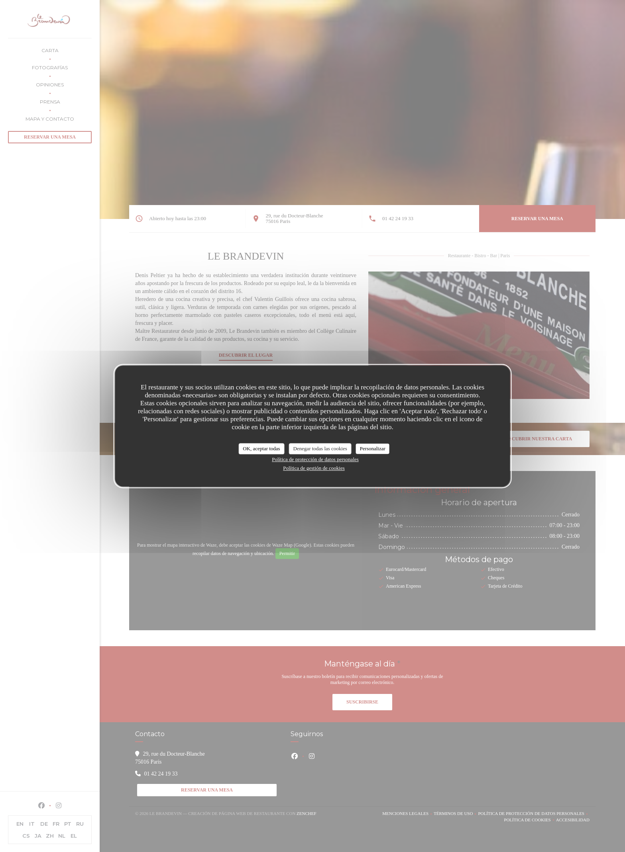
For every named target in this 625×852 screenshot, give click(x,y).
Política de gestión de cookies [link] (314, 468)
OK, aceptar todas (261, 448)
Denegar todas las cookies (320, 448)
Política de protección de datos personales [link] (315, 459)
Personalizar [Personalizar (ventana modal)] (372, 448)
